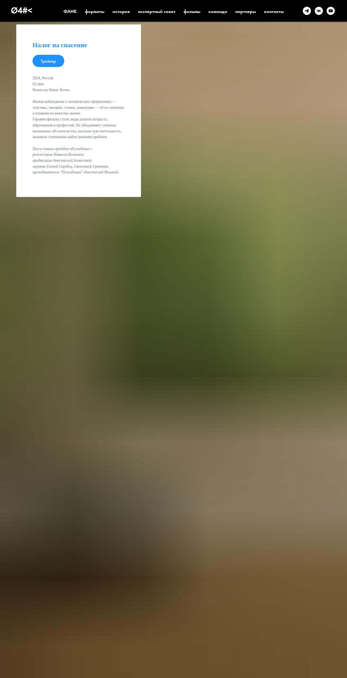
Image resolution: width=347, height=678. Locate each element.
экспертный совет (156, 10)
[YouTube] (331, 11)
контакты (274, 10)
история (121, 10)
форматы (94, 10)
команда (217, 10)
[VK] (319, 11)
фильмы (192, 10)
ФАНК (70, 10)
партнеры (245, 10)
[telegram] (307, 11)
